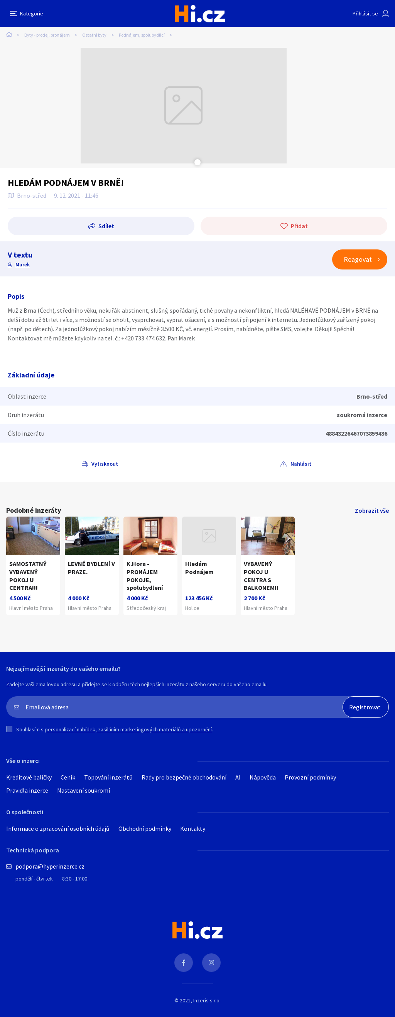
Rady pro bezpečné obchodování (184, 777)
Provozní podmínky (310, 777)
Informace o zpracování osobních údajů (58, 828)
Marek (22, 264)
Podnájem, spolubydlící (142, 35)
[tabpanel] (183, 105)
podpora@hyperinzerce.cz (49, 866)
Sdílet (106, 226)
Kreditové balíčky (29, 777)
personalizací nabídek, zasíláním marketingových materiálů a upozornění (128, 729)
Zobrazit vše (372, 510)
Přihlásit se (365, 13)
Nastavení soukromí (83, 790)
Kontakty (192, 828)
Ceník (68, 777)
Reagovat (358, 259)
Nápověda (263, 777)
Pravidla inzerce (27, 790)
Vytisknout (104, 463)
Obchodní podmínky (144, 828)
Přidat (299, 226)
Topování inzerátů (108, 777)
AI (238, 777)
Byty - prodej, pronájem (47, 35)
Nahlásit (300, 463)
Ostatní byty (94, 35)
